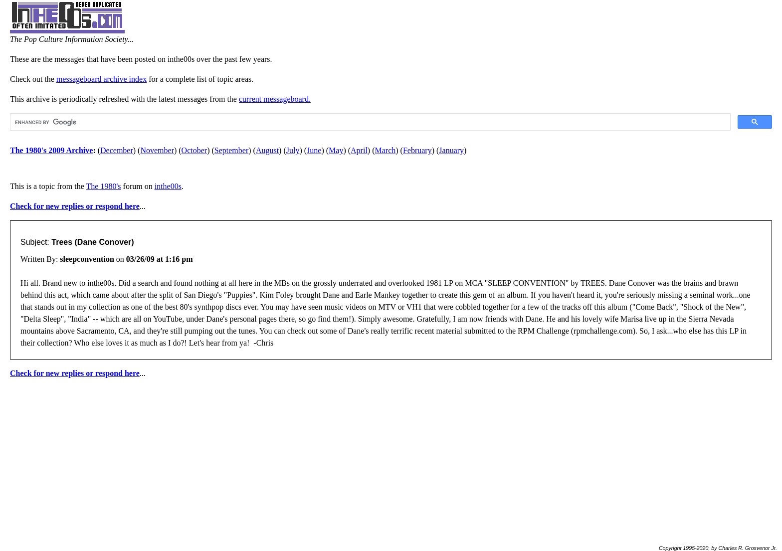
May (336, 150)
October (194, 150)
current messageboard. (275, 99)
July (293, 150)
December (116, 150)
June (314, 150)
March (385, 150)
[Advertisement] (391, 457)
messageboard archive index (101, 79)
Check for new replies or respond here (75, 206)
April (359, 150)
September (231, 150)
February (417, 150)
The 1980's (103, 186)
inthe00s (168, 186)
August (267, 150)
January (451, 150)
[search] (369, 122)
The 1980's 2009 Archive (51, 150)
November (157, 150)
